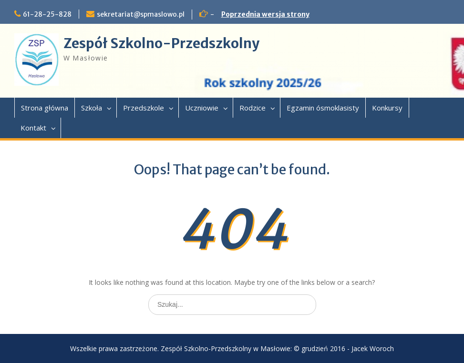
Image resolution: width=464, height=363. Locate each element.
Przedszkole (143, 107)
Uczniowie (201, 107)
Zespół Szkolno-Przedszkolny (161, 43)
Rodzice (252, 107)
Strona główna (44, 107)
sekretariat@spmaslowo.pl (141, 14)
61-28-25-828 (47, 14)
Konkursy (387, 107)
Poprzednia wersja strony (265, 14)
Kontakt (33, 127)
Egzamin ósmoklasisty (323, 107)
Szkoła (91, 107)
